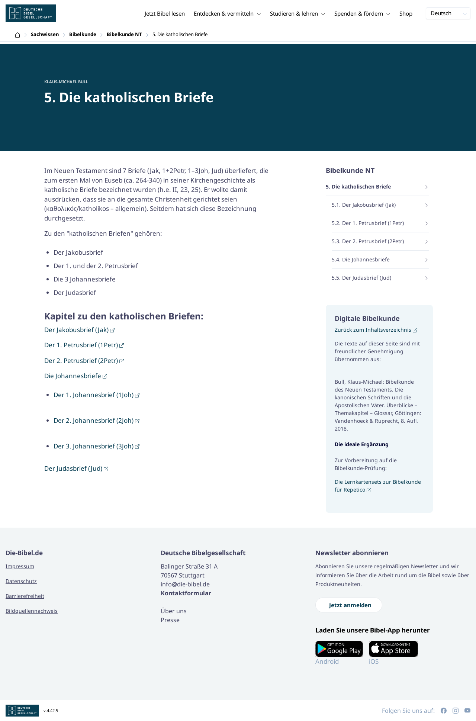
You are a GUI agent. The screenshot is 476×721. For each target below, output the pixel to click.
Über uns (174, 611)
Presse (170, 620)
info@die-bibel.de (185, 584)
